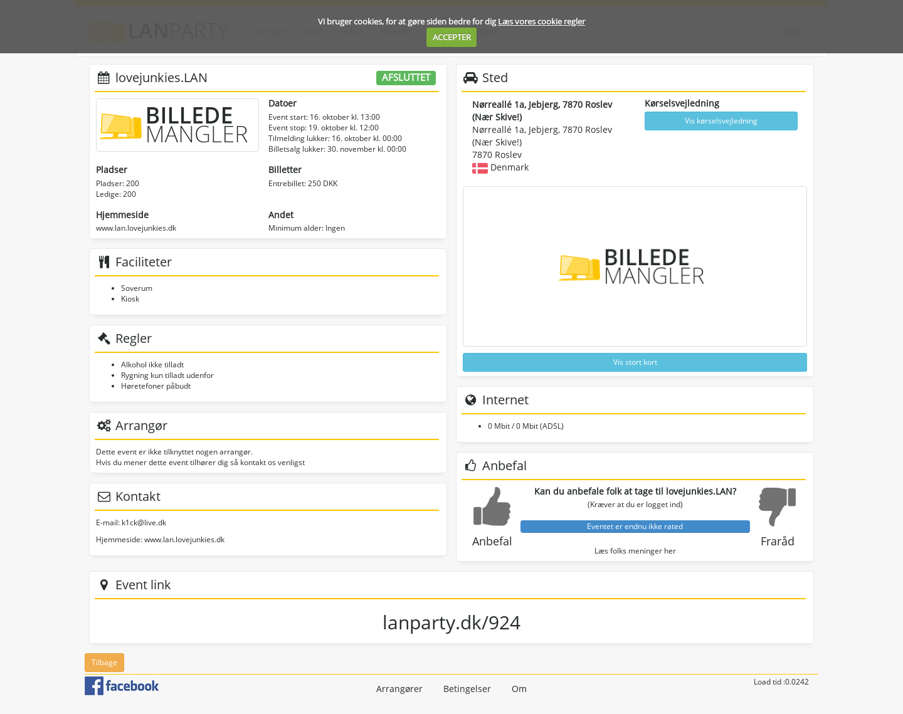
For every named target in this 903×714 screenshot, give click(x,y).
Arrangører (399, 689)
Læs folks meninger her (635, 550)
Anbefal (492, 541)
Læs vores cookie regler (541, 21)
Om (519, 689)
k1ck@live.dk (144, 522)
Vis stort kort (635, 362)
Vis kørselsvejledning (721, 120)
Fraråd (778, 541)
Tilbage (104, 662)
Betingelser (467, 689)
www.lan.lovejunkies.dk (136, 228)
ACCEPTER (452, 37)
